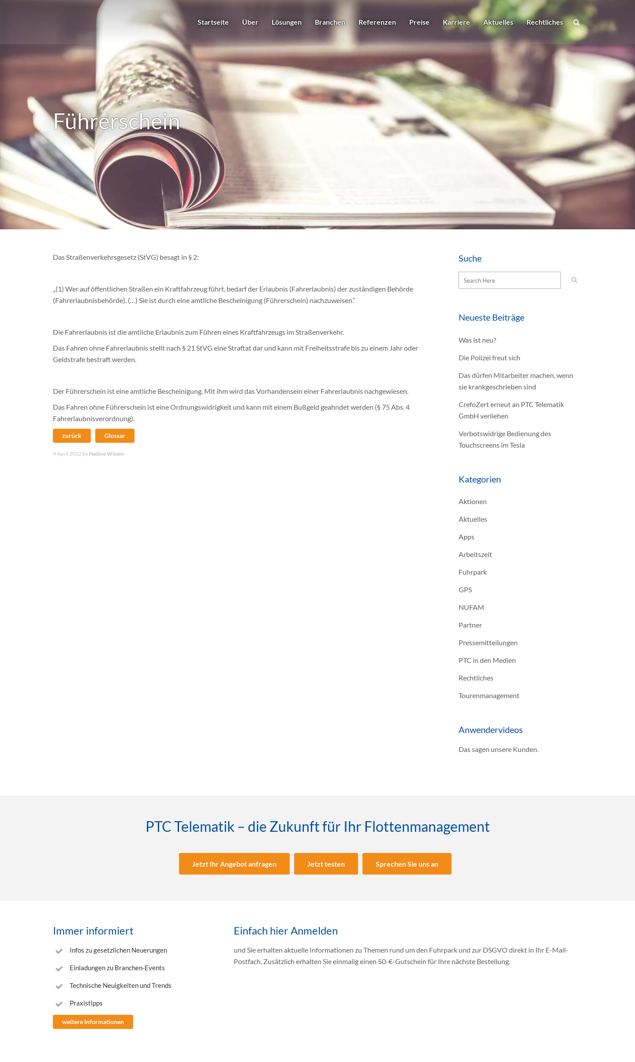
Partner (470, 625)
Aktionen (473, 501)
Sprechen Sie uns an (407, 864)
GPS (465, 589)
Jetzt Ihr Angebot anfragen (234, 864)
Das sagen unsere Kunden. (498, 749)
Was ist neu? (477, 340)
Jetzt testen (326, 864)
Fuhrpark (473, 572)
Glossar (115, 435)
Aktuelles (498, 22)
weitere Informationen (93, 1021)
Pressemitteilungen (488, 642)
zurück (72, 435)
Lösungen (287, 22)
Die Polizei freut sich (489, 357)
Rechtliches (545, 22)
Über (250, 22)
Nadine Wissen (106, 453)
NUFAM (471, 607)
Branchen (330, 22)
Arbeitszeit (475, 554)
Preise (419, 22)
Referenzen (377, 22)
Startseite (213, 22)
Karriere (456, 22)
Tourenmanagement (489, 695)
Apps (466, 536)
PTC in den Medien (487, 660)
